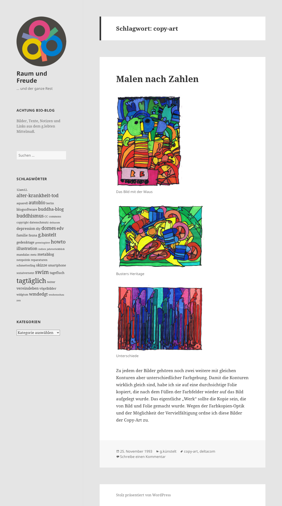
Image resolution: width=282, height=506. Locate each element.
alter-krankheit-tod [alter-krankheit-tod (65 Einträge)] (38, 195)
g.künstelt (168, 451)
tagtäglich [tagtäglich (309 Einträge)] (31, 280)
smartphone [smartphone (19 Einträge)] (57, 265)
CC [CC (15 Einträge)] (46, 216)
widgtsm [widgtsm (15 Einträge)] (22, 294)
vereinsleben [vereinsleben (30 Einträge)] (28, 288)
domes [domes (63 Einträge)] (48, 228)
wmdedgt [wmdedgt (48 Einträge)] (38, 294)
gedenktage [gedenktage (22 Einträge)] (25, 242)
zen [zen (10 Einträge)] (19, 300)
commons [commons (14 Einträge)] (55, 216)
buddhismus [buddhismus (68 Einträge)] (30, 216)
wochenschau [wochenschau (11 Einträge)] (56, 294)
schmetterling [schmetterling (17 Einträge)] (26, 265)
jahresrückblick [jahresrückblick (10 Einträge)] (56, 249)
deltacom (207, 451)
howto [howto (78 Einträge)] (58, 241)
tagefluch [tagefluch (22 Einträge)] (57, 272)
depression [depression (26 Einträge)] (26, 228)
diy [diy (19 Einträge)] (38, 229)
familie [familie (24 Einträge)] (22, 235)
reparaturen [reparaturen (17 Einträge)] (39, 260)
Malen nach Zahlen (157, 78)
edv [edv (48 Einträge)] (60, 228)
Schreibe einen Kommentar (143, 456)
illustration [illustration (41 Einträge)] (27, 248)
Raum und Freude (32, 76)
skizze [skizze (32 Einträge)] (41, 265)
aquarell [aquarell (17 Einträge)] (22, 203)
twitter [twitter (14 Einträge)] (51, 282)
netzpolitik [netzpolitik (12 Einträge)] (23, 260)
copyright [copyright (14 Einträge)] (23, 222)
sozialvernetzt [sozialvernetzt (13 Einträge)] (25, 273)
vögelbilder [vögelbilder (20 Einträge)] (47, 288)
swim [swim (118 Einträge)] (42, 271)
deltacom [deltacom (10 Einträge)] (55, 222)
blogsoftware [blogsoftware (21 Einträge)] (27, 209)
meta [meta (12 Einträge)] (33, 254)
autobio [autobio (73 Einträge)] (37, 202)
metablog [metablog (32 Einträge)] (45, 254)
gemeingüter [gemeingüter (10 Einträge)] (42, 242)
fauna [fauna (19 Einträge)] (33, 235)
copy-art (191, 451)
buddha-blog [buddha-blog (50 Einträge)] (51, 209)
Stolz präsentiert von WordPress (143, 495)
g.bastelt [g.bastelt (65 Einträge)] (47, 235)
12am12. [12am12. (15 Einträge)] (22, 190)
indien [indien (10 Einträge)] (42, 249)
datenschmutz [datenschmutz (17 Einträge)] (39, 222)
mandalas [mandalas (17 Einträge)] (23, 255)
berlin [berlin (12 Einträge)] (50, 203)
